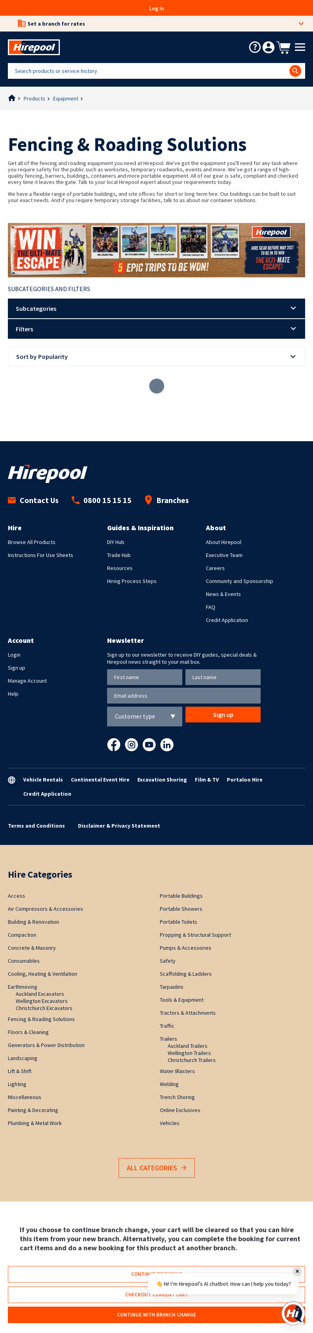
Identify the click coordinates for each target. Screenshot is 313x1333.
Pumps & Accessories (185, 947)
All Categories (157, 1168)
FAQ (210, 607)
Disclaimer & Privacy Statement (119, 825)
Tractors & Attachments (188, 1012)
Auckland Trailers (187, 1045)
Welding (169, 1084)
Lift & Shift (19, 1071)
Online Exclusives (180, 1110)
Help (13, 693)
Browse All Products (32, 542)
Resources (120, 568)
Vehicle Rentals (43, 779)
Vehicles (170, 1123)
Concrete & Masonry (32, 947)
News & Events (223, 594)
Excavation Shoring (162, 779)
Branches (166, 500)
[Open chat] (293, 1313)
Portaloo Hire (245, 779)
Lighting (17, 1084)
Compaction (22, 934)
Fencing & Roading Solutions (41, 1019)
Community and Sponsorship (239, 581)
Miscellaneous (24, 1097)
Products (34, 98)
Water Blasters (177, 1071)
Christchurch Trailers (192, 1060)
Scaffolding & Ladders (186, 973)
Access (16, 895)
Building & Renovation (33, 921)
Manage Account (27, 680)
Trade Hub (119, 555)
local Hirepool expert (131, 182)
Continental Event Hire (100, 779)
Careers (215, 568)
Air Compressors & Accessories (45, 908)
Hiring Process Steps (132, 581)
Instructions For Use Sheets (40, 555)
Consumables (24, 960)
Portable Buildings (181, 895)
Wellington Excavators (42, 1000)
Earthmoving (22, 986)
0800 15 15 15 (101, 500)
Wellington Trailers (189, 1052)
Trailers (168, 1038)
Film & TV (207, 779)
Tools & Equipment (182, 999)
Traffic (167, 1025)
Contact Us (33, 500)
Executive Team (224, 555)
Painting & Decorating (33, 1110)
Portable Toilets (178, 921)
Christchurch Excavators (44, 1008)
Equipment (65, 98)
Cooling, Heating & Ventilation (42, 973)
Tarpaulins (171, 986)
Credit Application (227, 620)
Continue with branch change (156, 1314)
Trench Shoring (177, 1097)
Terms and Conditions (36, 825)
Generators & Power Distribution (46, 1045)
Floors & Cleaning (28, 1032)
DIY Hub (115, 542)
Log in (156, 8)
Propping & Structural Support (195, 934)
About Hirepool (223, 542)
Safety (168, 960)
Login (14, 654)
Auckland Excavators (40, 993)
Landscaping (22, 1058)
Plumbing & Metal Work (35, 1123)
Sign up (16, 667)
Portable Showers (181, 908)
